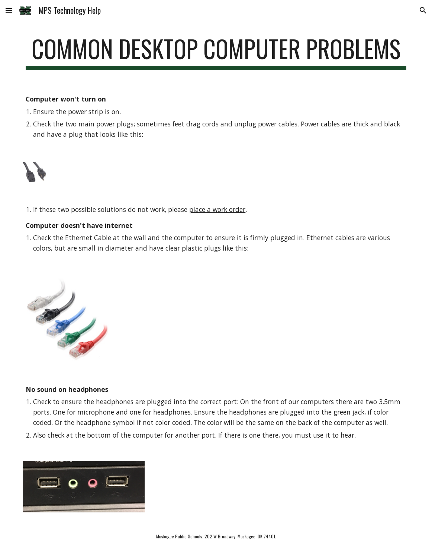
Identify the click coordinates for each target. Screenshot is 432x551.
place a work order (217, 209)
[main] (216, 52)
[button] (9, 10)
